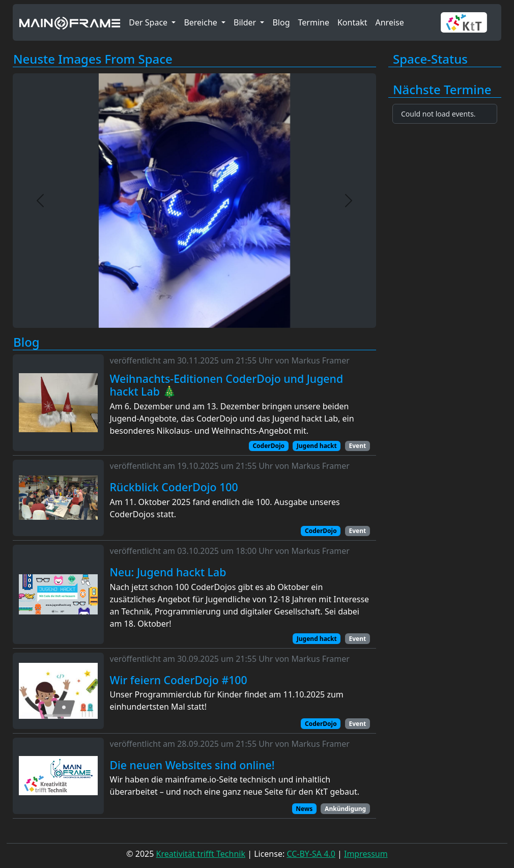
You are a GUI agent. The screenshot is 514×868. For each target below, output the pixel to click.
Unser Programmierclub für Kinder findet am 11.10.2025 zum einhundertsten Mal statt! (227, 700)
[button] (468, 22)
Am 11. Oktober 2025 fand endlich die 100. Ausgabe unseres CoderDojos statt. (225, 508)
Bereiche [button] (201, 22)
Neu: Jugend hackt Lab (168, 572)
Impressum (366, 853)
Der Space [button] (149, 22)
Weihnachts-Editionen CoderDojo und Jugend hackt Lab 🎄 (227, 385)
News (304, 808)
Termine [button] (313, 22)
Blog (26, 342)
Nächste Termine (442, 89)
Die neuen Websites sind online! (192, 765)
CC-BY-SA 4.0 (311, 853)
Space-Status (430, 59)
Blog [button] (281, 22)
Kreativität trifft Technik (200, 853)
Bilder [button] (246, 22)
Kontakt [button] (352, 22)
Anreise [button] (389, 22)
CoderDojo (268, 445)
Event (357, 445)
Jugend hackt (317, 445)
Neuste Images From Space (93, 59)
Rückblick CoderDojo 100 (174, 487)
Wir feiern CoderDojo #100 (178, 680)
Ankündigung (345, 808)
